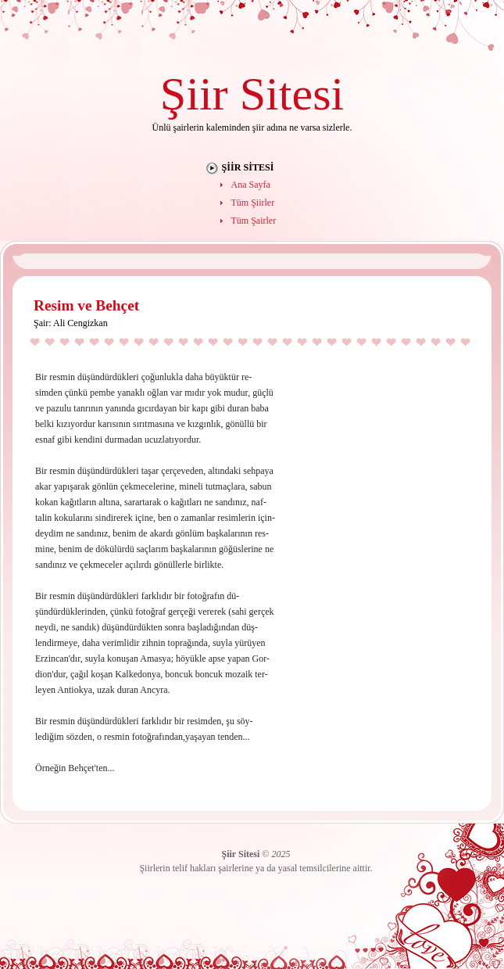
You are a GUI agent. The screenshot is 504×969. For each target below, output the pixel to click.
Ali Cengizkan (80, 323)
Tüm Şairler (254, 220)
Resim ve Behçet (86, 305)
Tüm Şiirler (253, 202)
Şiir (194, 93)
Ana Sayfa (250, 184)
